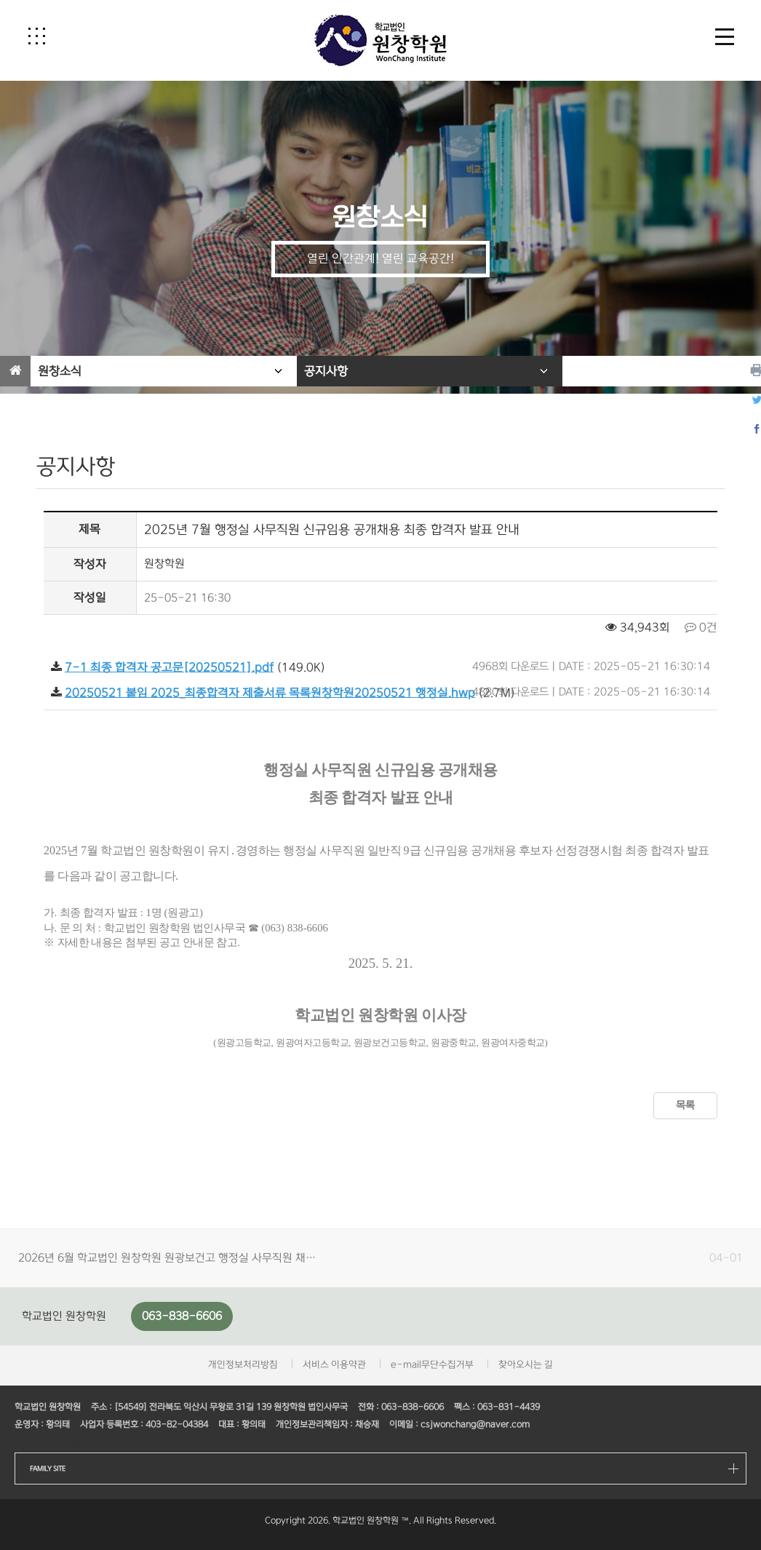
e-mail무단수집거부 (432, 1364)
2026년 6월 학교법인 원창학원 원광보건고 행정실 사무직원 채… (167, 1258)
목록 (685, 1105)
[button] (36, 35)
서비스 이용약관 (334, 1364)
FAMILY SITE (47, 1468)
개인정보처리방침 (243, 1364)
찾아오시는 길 (525, 1364)
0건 (701, 627)
